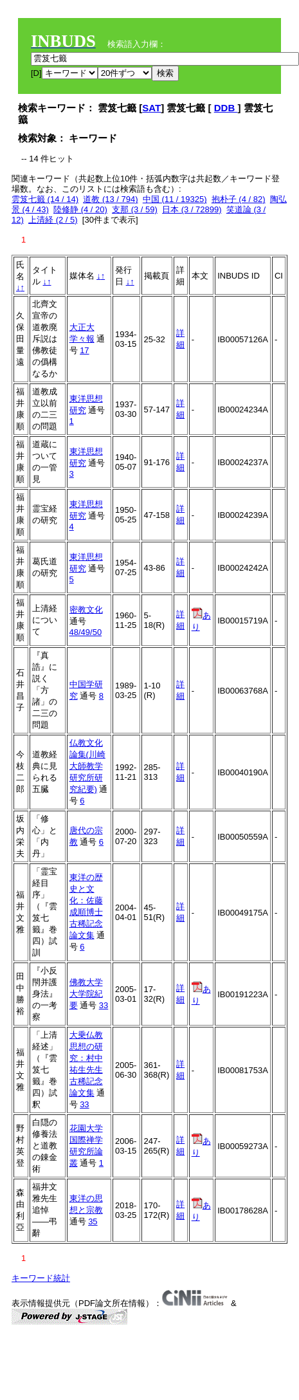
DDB (226, 107)
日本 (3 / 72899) (192, 209)
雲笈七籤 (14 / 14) (45, 199)
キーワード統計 (41, 1278)
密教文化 (86, 609)
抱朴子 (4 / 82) (239, 199)
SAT (151, 107)
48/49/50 (85, 632)
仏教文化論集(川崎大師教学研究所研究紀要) (87, 766)
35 (92, 1221)
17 (84, 350)
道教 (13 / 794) (110, 199)
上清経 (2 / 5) (53, 220)
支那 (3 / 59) (135, 209)
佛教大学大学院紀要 (86, 993)
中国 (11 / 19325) (175, 199)
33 (103, 1005)
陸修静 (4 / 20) (80, 209)
